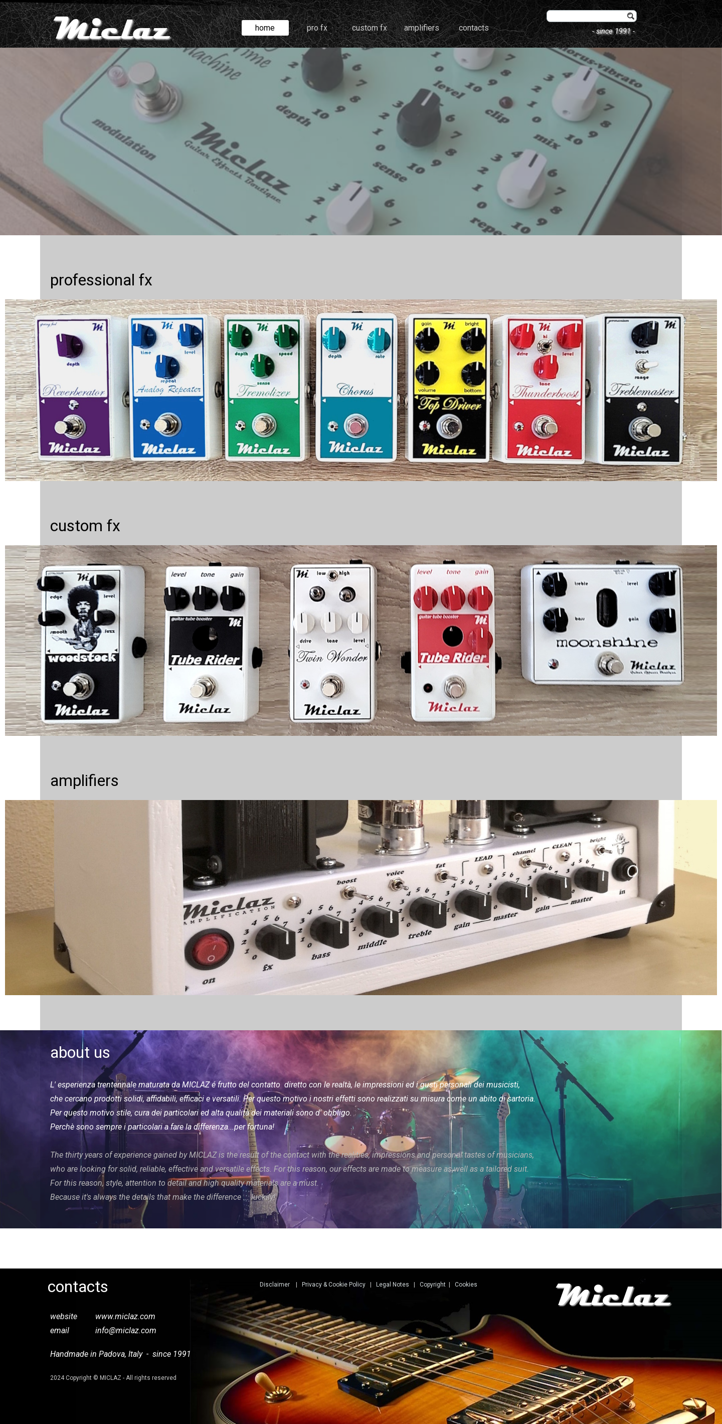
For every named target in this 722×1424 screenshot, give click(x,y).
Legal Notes (392, 1284)
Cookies (466, 1284)
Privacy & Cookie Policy (334, 1284)
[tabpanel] (361, 141)
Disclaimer (275, 1284)
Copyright (433, 1284)
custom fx (369, 28)
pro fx (317, 28)
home (265, 28)
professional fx (101, 279)
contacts (474, 28)
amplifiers (421, 28)
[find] (592, 16)
